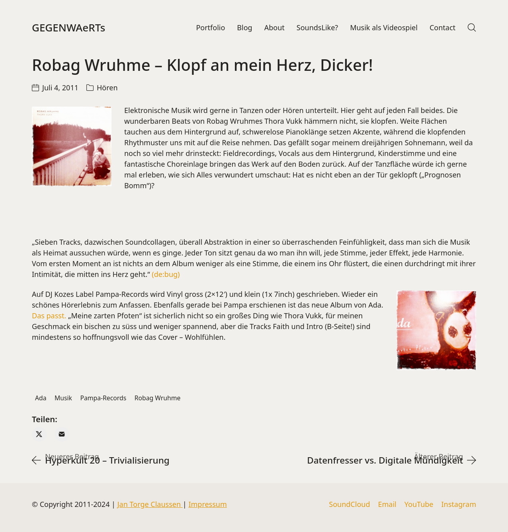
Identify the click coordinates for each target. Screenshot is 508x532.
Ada (41, 398)
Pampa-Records (103, 398)
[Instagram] (458, 504)
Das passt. (49, 315)
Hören (107, 87)
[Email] (62, 434)
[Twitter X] (39, 434)
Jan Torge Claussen (150, 504)
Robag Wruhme (158, 398)
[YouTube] (419, 504)
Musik (63, 398)
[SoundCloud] (349, 504)
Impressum (207, 504)
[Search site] (471, 27)
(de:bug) (166, 274)
